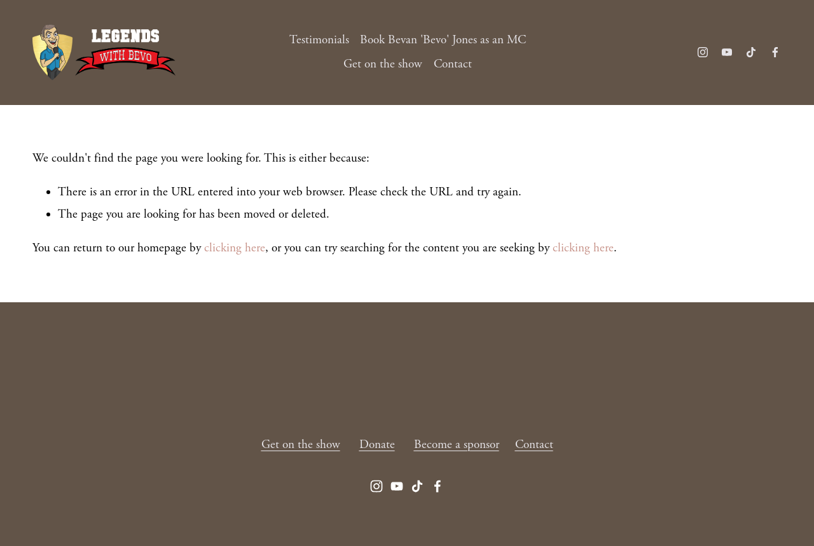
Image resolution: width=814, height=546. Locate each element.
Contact (453, 64)
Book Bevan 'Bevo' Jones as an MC (443, 40)
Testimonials (319, 40)
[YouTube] (727, 52)
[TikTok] (751, 52)
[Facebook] (775, 52)
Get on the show (382, 64)
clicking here (234, 248)
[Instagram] (702, 52)
